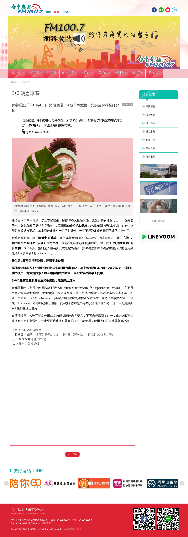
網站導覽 (46, 523)
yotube (167, 9)
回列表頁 (72, 455)
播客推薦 (150, 132)
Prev (6, 483)
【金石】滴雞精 (71, 335)
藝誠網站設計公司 (72, 529)
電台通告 (150, 149)
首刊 (25, 133)
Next (181, 483)
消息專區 (26, 82)
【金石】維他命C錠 (45, 335)
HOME (38, 9)
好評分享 (150, 140)
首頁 (15, 82)
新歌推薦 (150, 157)
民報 (42, 340)
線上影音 (150, 124)
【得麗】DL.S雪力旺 (98, 335)
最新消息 (150, 107)
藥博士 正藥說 (47, 238)
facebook (154, 9)
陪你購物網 (158, 221)
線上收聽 (174, 9)
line (161, 9)
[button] (16, 74)
